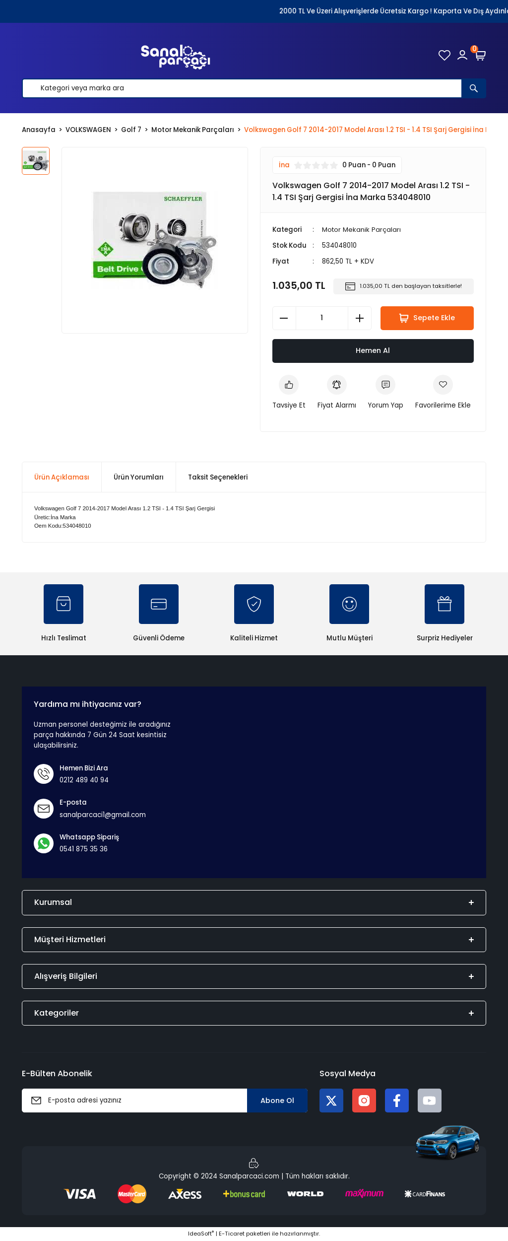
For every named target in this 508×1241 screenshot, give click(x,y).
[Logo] (175, 55)
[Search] (254, 88)
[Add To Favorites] (443, 393)
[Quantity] (322, 318)
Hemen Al (373, 350)
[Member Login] (462, 55)
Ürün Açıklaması (61, 477)
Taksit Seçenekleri (218, 477)
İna (284, 165)
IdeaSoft (201, 1234)
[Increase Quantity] (360, 318)
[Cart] (480, 55)
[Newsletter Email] (165, 1101)
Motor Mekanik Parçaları (362, 229)
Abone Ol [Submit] (277, 1100)
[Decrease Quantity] (284, 318)
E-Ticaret (232, 1234)
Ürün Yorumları (139, 477)
